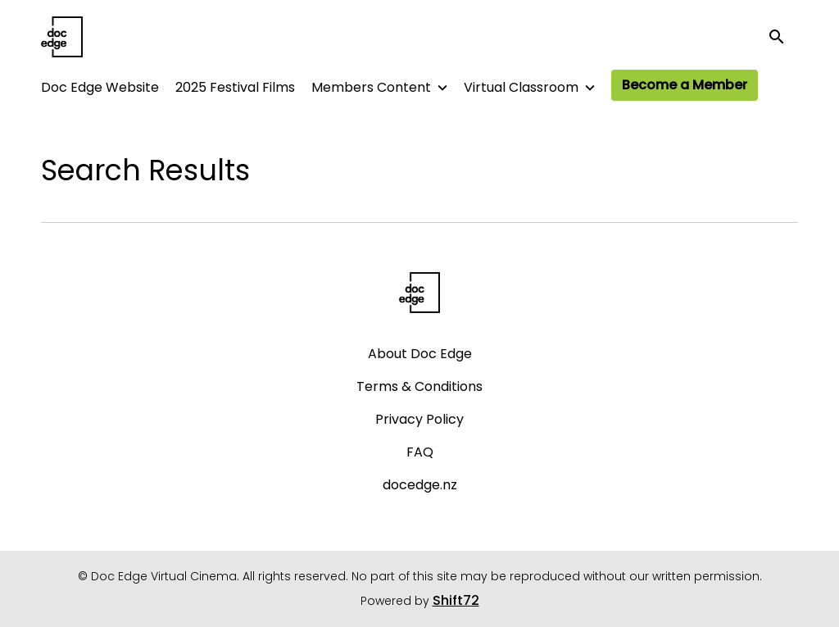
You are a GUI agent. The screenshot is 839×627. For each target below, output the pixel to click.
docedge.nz (420, 484)
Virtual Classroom (521, 87)
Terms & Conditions (419, 386)
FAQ (419, 452)
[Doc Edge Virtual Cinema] (420, 292)
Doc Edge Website (100, 87)
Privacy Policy (419, 419)
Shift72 (456, 600)
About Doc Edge (420, 353)
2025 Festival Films (235, 87)
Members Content (371, 87)
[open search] (783, 36)
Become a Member (684, 84)
